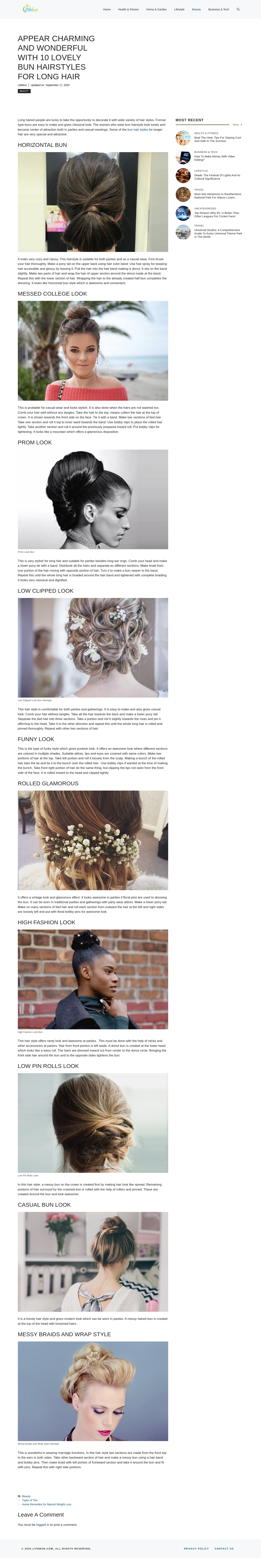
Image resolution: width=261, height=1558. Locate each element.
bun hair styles (138, 129)
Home (107, 9)
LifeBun (22, 85)
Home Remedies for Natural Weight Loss (46, 1504)
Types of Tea (30, 1500)
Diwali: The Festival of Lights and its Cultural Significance (217, 177)
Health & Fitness (128, 9)
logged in (42, 1525)
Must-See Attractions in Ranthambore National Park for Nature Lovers (217, 195)
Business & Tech (218, 9)
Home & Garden (156, 9)
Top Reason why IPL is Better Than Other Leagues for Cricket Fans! (216, 214)
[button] (238, 9)
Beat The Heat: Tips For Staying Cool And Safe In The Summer (217, 139)
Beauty (196, 9)
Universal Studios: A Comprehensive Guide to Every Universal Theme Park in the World (218, 233)
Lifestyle (179, 9)
